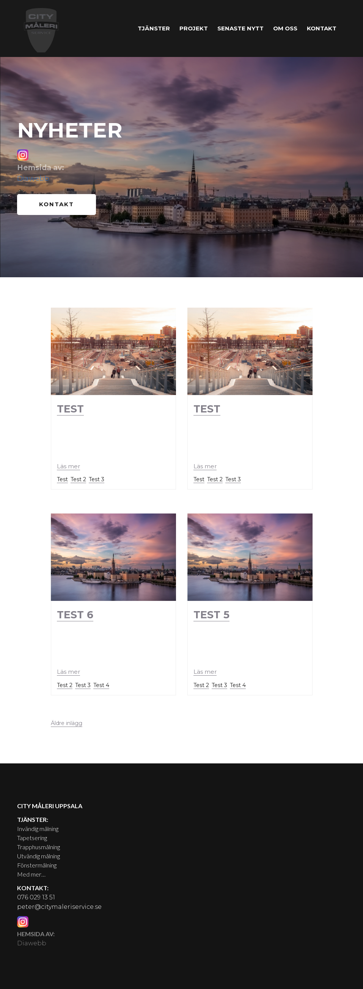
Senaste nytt (240, 28)
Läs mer (68, 464)
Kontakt (321, 28)
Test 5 (211, 613)
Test (70, 407)
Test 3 (96, 477)
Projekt (193, 28)
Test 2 (78, 477)
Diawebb (33, 178)
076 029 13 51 (36, 895)
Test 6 (75, 613)
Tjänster (154, 28)
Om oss (285, 28)
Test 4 (101, 683)
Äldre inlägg (66, 721)
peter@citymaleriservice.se (59, 905)
